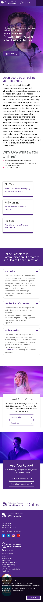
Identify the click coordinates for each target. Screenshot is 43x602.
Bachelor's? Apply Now (19, 478)
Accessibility (6, 556)
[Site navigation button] (39, 3)
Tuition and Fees (11, 350)
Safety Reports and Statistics (11, 569)
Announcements (7, 558)
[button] (20, 271)
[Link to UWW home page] (8, 2)
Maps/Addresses (7, 554)
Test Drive (15, 423)
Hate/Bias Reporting (8, 565)
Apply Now (9, 53)
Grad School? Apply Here (20, 484)
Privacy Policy (6, 567)
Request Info (16, 417)
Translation (5, 571)
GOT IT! (33, 597)
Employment (6, 560)
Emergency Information (9, 562)
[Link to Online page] (25, 2)
